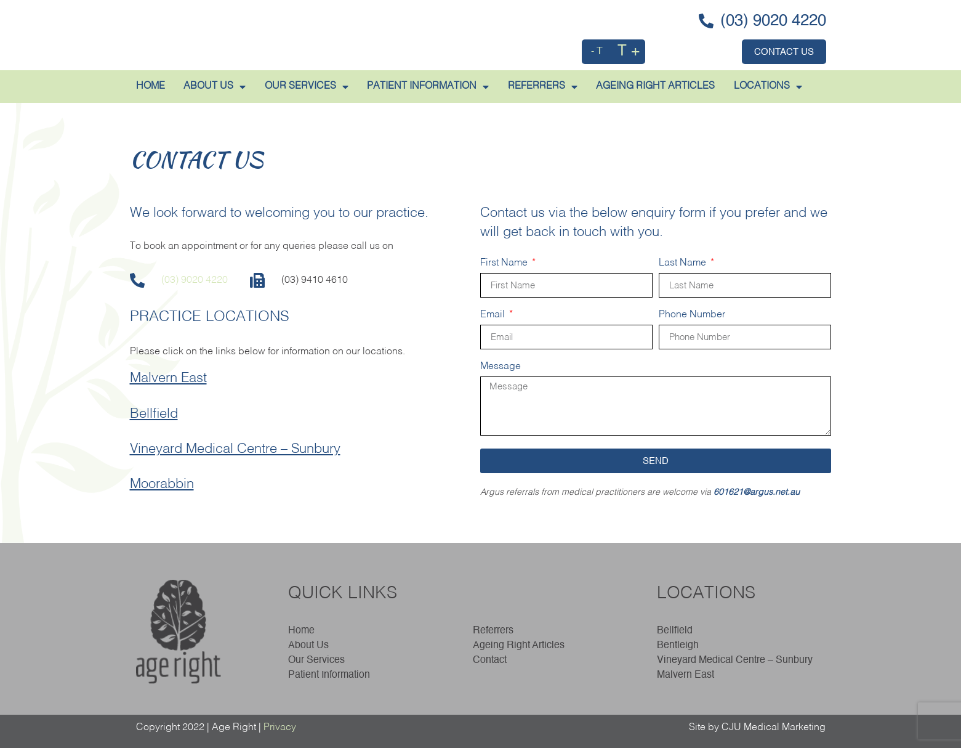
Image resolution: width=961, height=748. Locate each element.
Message (500, 367)
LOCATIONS (768, 87)
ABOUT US (214, 87)
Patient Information (329, 675)
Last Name (684, 263)
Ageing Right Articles (519, 646)
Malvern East (168, 378)
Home (301, 631)
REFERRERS (542, 87)
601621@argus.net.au (757, 492)
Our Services (306, 87)
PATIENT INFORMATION (428, 87)
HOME (150, 86)
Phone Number (692, 315)
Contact (490, 660)
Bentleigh (678, 646)
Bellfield (154, 414)
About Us (311, 646)
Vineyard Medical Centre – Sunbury (235, 449)
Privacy (279, 728)
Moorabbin (162, 484)
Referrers (493, 631)
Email (493, 315)
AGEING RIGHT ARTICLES (655, 86)
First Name (505, 263)
